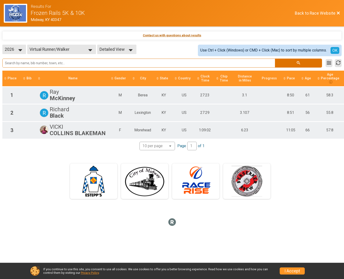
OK (334, 50)
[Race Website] (17, 13)
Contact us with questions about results (172, 35)
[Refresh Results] (338, 63)
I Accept (292, 271)
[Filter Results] (329, 63)
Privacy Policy (90, 273)
